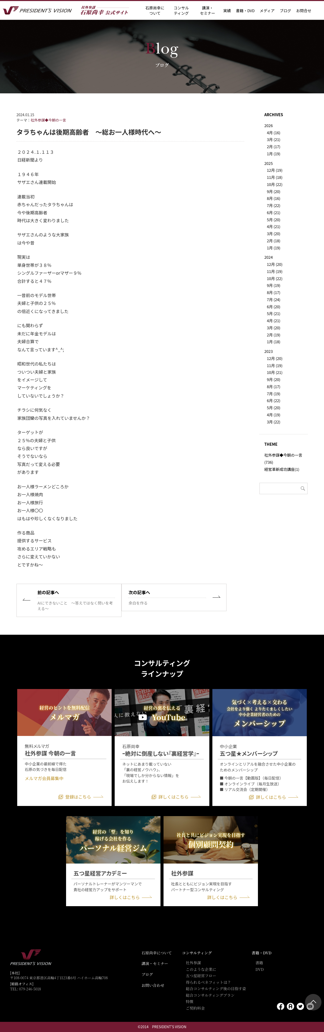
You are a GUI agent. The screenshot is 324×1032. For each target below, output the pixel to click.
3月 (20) (273, 233)
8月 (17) (273, 292)
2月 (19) (273, 334)
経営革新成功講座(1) (281, 469)
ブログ (285, 10)
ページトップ (313, 1002)
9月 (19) (273, 285)
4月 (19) (273, 414)
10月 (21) (274, 372)
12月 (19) (274, 170)
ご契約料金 (195, 1008)
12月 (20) (274, 264)
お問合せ (303, 10)
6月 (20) (273, 306)
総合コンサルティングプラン (210, 995)
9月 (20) (273, 191)
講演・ (207, 10)
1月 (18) (273, 341)
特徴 (189, 1001)
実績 (227, 10)
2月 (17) (273, 146)
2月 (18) (273, 240)
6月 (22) (273, 400)
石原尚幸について (156, 952)
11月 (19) (274, 271)
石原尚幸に (154, 10)
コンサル (181, 10)
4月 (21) (273, 226)
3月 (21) (273, 139)
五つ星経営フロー (201, 975)
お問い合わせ (152, 985)
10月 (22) (274, 184)
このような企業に (201, 969)
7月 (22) (273, 205)
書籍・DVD (245, 10)
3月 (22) (273, 421)
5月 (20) (273, 219)
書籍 (259, 962)
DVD (259, 969)
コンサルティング (197, 952)
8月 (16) (273, 198)
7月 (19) (273, 393)
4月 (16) (273, 132)
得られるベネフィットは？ (208, 982)
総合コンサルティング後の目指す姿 (216, 988)
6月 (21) (273, 212)
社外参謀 (193, 962)
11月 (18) (274, 177)
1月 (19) (273, 153)
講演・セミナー (154, 963)
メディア (267, 10)
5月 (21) (273, 313)
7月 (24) (273, 299)
